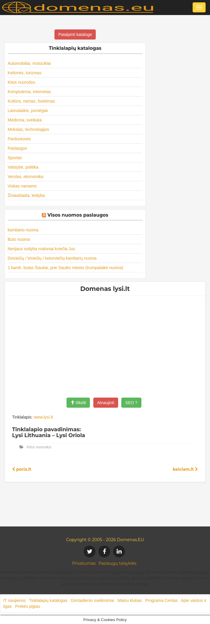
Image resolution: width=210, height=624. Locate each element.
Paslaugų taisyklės (117, 563)
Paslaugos (17, 148)
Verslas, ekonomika (25, 176)
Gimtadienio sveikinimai (92, 600)
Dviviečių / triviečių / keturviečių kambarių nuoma (52, 258)
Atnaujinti (105, 402)
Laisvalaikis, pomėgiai (28, 110)
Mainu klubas (130, 600)
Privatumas (84, 563)
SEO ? (131, 402)
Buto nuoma (19, 239)
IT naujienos (14, 600)
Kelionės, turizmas (24, 72)
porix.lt (21, 469)
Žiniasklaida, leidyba (26, 195)
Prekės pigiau (27, 606)
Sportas (15, 157)
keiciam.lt (185, 469)
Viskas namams (22, 186)
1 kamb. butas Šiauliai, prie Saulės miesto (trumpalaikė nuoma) (65, 267)
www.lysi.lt (43, 417)
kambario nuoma (23, 230)
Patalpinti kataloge (75, 34)
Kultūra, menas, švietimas (31, 101)
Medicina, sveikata (25, 120)
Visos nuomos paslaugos (77, 215)
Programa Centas (161, 600)
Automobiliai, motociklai (29, 63)
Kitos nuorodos (21, 82)
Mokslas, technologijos (28, 129)
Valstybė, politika (23, 167)
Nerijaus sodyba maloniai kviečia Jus (41, 248)
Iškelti (78, 402)
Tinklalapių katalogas (48, 600)
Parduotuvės (19, 138)
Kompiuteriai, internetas (29, 91)
